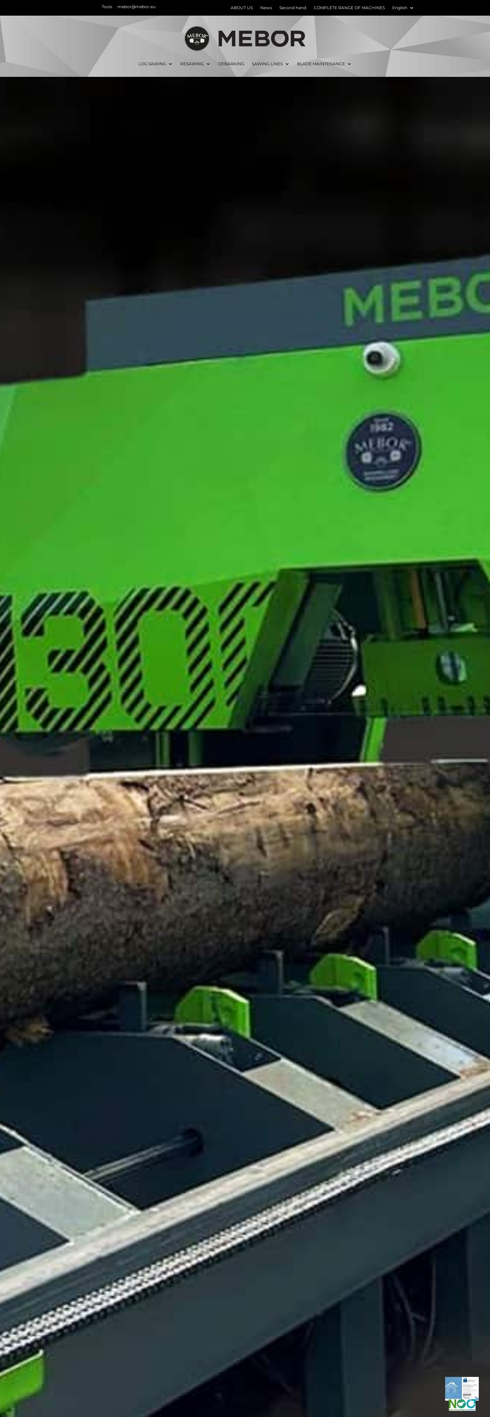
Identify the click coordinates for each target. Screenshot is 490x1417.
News (266, 7)
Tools (107, 6)
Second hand (292, 7)
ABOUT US (242, 7)
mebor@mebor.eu (136, 6)
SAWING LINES (267, 63)
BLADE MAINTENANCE (321, 63)
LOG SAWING (152, 63)
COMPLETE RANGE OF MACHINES (349, 7)
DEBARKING (231, 63)
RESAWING (192, 63)
